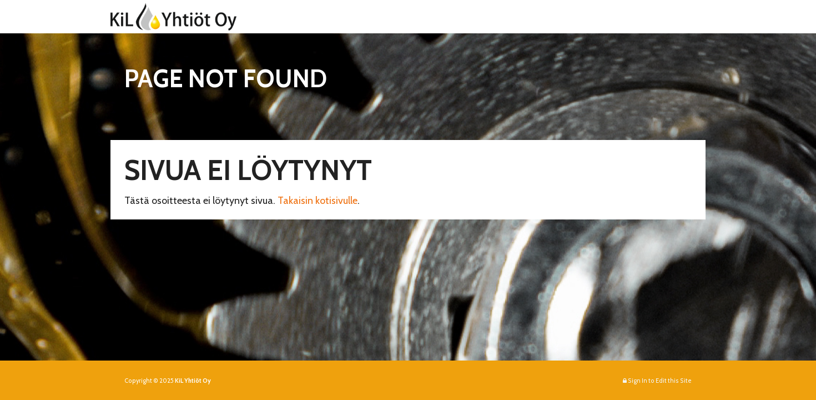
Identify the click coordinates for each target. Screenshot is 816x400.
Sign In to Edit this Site (657, 380)
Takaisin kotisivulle (317, 200)
